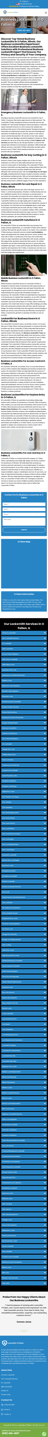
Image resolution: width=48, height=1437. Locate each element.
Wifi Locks (5, 1273)
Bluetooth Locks (7, 696)
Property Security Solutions (11, 1156)
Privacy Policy (6, 1394)
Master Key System (8, 1082)
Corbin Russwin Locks (9, 776)
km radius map (24, 565)
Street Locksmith (8, 1246)
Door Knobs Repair (8, 818)
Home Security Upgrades (10, 976)
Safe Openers (7, 1209)
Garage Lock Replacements (11, 939)
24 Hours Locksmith (9, 633)
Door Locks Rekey (8, 850)
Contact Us (4, 1391)
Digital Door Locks (8, 791)
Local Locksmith (7, 1013)
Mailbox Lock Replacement (11, 1072)
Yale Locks (5, 1283)
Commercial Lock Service (10, 765)
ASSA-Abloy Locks (8, 664)
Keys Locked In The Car (10, 1003)
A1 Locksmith (6, 643)
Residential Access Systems (11, 1183)
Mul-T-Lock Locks (8, 1109)
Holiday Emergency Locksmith (12, 961)
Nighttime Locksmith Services (12, 1114)
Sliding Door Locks (8, 1230)
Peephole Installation (9, 1135)
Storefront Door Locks (9, 1241)
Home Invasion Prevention (11, 966)
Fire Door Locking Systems (11, 924)
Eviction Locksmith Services (11, 887)
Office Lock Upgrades (9, 1119)
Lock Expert (6, 1024)
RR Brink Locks (7, 1199)
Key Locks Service (8, 992)
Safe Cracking (7, 1204)
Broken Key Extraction (9, 712)
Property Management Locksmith (13, 1151)
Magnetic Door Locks (9, 1066)
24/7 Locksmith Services (10, 638)
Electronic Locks (7, 865)
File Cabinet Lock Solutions (11, 908)
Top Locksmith (7, 1251)
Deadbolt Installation (9, 781)
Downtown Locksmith (9, 855)
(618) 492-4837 (24, 30)
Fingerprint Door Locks (9, 918)
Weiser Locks (6, 1267)
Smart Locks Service (9, 1235)
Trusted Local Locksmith (10, 1257)
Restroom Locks (7, 1193)
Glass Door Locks (8, 950)
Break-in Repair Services (10, 707)
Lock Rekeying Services (10, 1035)
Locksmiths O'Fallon (24, 1425)
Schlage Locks (7, 1220)
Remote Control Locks (9, 1172)
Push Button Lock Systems (11, 1161)
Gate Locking (6, 945)
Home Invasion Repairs (10, 971)
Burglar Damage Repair (10, 723)
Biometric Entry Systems (10, 691)
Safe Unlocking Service (10, 1214)
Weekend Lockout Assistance (12, 1262)
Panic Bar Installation (9, 1130)
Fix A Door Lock (7, 929)
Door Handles (6, 802)
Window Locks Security (10, 1278)
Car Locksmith (7, 744)
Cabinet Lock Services (9, 733)
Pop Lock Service (8, 1146)
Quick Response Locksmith (11, 1167)
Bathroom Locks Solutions (11, 686)
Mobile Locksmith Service (10, 1093)
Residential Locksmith (9, 1188)
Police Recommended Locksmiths (13, 1140)
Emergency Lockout (8, 871)
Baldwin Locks (7, 680)
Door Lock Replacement (10, 844)
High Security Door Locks (10, 955)
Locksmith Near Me (8, 1056)
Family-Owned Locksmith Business (13, 897)
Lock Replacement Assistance (12, 1040)
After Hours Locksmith (9, 659)
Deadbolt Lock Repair (9, 786)
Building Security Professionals (12, 717)
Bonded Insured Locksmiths (11, 702)
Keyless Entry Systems (9, 998)
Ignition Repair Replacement (11, 982)
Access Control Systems (10, 654)
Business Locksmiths (9, 728)
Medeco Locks (7, 1087)
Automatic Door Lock (9, 670)
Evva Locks (5, 892)
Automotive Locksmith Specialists (13, 675)
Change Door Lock (8, 749)
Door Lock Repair (8, 839)
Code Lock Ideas (7, 760)
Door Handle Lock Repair (10, 797)
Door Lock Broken (8, 828)
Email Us (7, 1409)
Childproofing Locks (8, 754)
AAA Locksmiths (7, 649)
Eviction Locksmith (8, 881)
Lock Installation (7, 1029)
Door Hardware (7, 807)
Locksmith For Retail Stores (11, 1050)
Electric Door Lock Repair (10, 860)
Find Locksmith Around (10, 913)
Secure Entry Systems (9, 1225)
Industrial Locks (7, 987)
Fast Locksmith (7, 902)
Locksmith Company (9, 1045)
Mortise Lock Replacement (11, 1103)
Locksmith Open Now (9, 1061)
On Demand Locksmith (9, 1124)
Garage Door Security (9, 934)
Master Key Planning (9, 1077)
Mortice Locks (7, 1098)
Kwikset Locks (7, 1008)
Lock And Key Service (9, 1019)
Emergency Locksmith (9, 876)
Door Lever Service (8, 823)
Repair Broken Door (8, 1177)
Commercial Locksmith (10, 770)
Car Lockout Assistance (10, 739)
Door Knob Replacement (10, 813)
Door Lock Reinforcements (11, 834)
